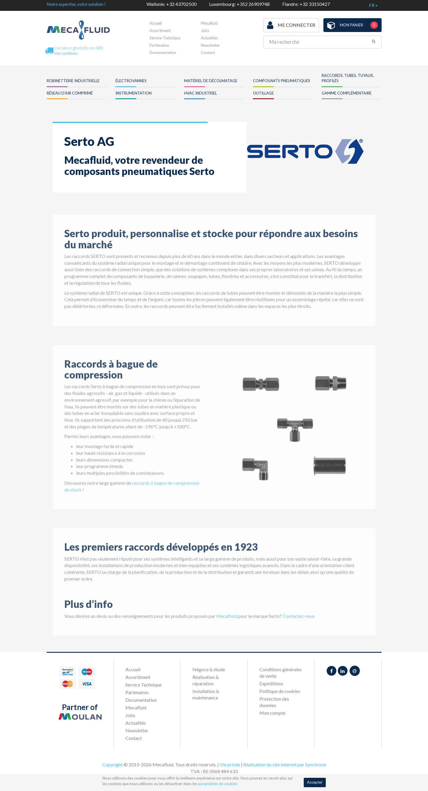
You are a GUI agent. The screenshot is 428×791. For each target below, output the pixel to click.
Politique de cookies (279, 691)
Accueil (156, 23)
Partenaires (159, 45)
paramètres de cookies (217, 783)
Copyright (112, 764)
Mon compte (272, 713)
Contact (208, 52)
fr (373, 5)
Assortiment (160, 30)
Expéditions (271, 683)
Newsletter (210, 45)
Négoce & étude (208, 669)
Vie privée (230, 764)
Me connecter (291, 25)
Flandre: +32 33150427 (306, 4)
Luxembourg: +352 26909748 (239, 4)
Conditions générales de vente (280, 673)
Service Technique (165, 38)
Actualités (209, 38)
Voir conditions (66, 53)
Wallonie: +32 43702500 (172, 4)
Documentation (163, 52)
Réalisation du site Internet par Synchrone (284, 764)
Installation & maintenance (205, 694)
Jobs (205, 30)
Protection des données (274, 702)
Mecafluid (209, 23)
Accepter (315, 782)
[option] (295, 435)
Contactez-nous (299, 624)
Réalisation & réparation (205, 680)
